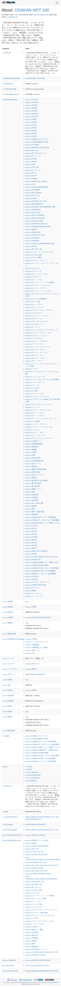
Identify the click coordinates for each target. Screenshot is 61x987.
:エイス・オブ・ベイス (36, 274)
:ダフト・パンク (34, 361)
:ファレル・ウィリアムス (37, 396)
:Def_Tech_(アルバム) (36, 153)
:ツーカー (31, 369)
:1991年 (31, 122)
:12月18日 (31, 114)
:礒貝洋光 (31, 935)
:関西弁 (30, 590)
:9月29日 (31, 545)
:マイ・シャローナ (34, 416)
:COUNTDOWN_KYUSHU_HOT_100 (41, 557)
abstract (7, 53)
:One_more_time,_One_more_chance (41, 865)
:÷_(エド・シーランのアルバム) (39, 252)
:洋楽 (30, 492)
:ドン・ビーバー (34, 596)
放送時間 (8, 695)
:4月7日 (31, 528)
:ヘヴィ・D (32, 407)
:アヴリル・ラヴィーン (36, 260)
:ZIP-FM (31, 246)
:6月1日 (31, 534)
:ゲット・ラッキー (34, 307)
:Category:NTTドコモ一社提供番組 (40, 517)
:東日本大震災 (33, 483)
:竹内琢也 (31, 497)
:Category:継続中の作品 (36, 142)
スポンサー (9, 664)
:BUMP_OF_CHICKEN (36, 551)
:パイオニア (32, 388)
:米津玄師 (31, 500)
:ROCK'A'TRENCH (35, 215)
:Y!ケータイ (32, 588)
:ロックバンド (33, 593)
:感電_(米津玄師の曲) (35, 469)
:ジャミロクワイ (34, 338)
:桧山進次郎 (32, 486)
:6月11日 (31, 531)
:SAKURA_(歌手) (34, 221)
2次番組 (8, 617)
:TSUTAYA (32, 576)
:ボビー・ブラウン (34, 413)
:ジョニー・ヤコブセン (36, 341)
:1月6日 (31, 125)
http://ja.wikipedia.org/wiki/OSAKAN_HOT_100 (41, 830)
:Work (28, 769)
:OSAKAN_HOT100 (35, 835)
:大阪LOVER (32, 458)
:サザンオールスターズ (36, 321)
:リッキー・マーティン (36, 424)
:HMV (30, 164)
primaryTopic (10, 971)
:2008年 (31, 133)
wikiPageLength (9, 89)
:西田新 (30, 506)
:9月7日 (31, 548)
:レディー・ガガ (34, 432)
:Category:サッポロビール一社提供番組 (42, 520)
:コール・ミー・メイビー (37, 316)
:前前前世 (31, 447)
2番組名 (8, 623)
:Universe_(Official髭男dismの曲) (39, 243)
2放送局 (8, 607)
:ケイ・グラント (34, 304)
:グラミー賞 (32, 302)
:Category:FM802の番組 (36, 565)
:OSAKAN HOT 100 (37, 965)
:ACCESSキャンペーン (36, 949)
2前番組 (8, 601)
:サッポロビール (34, 324)
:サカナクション (34, 318)
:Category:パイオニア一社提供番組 (40, 574)
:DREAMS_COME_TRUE (37, 147)
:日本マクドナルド (34, 475)
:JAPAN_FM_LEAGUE (36, 181)
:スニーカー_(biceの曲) (36, 913)
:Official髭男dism (34, 204)
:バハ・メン (32, 385)
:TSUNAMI (32, 238)
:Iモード (31, 173)
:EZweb (31, 159)
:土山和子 (31, 579)
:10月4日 (31, 105)
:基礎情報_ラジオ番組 (36, 647)
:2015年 (31, 554)
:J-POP (30, 176)
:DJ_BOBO (32, 145)
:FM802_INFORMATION (36, 846)
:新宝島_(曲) (32, 472)
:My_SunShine (33, 193)
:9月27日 (31, 543)
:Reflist (31, 639)
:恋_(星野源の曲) (34, 461)
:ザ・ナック (32, 327)
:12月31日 (31, 116)
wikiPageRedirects (12, 835)
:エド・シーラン (34, 280)
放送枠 (7, 706)
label (5, 811)
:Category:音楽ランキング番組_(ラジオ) (42, 523)
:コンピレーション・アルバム (38, 310)
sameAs (8, 965)
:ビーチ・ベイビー (34, 394)
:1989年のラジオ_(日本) (36, 840)
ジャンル (8, 658)
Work (16, 15)
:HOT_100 (32, 167)
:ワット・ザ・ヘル (34, 435)
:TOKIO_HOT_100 (34, 235)
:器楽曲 (30, 449)
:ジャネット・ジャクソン (37, 335)
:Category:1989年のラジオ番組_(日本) (41, 562)
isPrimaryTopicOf (10, 830)
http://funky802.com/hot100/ (35, 78)
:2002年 (31, 131)
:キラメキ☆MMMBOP (36, 299)
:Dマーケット (33, 156)
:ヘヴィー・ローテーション (38, 410)
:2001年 (31, 128)
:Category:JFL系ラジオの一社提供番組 (42, 568)
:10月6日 (31, 111)
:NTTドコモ (32, 195)
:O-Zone (31, 198)
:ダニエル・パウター (35, 358)
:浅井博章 (31, 495)
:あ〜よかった (33, 887)
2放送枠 (8, 612)
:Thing (28, 766)
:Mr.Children (32, 190)
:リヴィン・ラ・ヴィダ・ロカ (38, 427)
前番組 (7, 680)
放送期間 (8, 701)
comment (7, 786)
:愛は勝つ (31, 466)
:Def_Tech (31, 150)
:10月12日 (31, 99)
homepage (8, 824)
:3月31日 (31, 526)
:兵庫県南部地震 (34, 444)
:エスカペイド (33, 277)
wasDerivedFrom (10, 817)
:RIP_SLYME (32, 212)
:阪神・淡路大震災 (34, 511)
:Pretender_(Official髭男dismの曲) (40, 207)
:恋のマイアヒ (33, 463)
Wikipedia (23, 982)
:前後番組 (32, 645)
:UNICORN (32, 241)
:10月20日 (31, 102)
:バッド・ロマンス (34, 382)
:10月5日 (31, 108)
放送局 (7, 690)
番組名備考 (9, 730)
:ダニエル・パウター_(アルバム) (39, 915)
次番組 (7, 711)
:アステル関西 (33, 257)
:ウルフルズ (32, 268)
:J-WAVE (31, 178)
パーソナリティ (10, 669)
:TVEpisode (31, 772)
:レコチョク (32, 430)
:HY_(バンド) (33, 170)
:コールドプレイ (34, 313)
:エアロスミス (33, 271)
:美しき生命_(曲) (34, 503)
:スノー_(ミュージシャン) (37, 347)
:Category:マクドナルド (36, 139)
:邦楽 (30, 509)
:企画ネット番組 (34, 929)
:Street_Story (32, 232)
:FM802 (31, 162)
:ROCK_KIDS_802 (34, 218)
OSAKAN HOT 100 (32, 10)
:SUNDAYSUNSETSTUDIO (38, 226)
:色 (29, 653)
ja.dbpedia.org (12, 17)
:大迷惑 (30, 452)
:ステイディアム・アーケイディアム (41, 910)
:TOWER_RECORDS (35, 585)
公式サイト (9, 674)
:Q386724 (31, 781)
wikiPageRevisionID (11, 94)
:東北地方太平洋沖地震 (36, 480)
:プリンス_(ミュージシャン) (38, 404)
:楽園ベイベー (33, 489)
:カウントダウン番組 (35, 898)
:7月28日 (31, 537)
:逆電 (30, 944)
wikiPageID (8, 84)
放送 (6, 685)
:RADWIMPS (32, 210)
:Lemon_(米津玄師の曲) (36, 187)
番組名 (7, 717)
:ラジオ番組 (32, 421)
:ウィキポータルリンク (36, 642)
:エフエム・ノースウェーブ (38, 285)
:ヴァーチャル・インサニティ (38, 438)
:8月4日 (31, 540)
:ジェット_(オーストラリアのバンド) (41, 330)
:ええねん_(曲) (33, 255)
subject (6, 736)
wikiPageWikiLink (10, 99)
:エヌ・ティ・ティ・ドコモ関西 (39, 282)
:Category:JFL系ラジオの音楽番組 (40, 571)
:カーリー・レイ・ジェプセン (38, 291)
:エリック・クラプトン (36, 288)
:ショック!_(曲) (33, 904)
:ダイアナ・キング (34, 355)
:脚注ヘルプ (32, 650)
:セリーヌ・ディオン (35, 349)
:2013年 (31, 136)
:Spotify (31, 229)
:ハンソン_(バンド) (35, 377)
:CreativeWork (32, 778)
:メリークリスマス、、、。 (38, 924)
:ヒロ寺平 (31, 391)
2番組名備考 (9, 634)
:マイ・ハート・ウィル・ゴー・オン (41, 418)
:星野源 (30, 478)
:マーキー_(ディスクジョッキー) (39, 921)
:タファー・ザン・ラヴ (36, 352)
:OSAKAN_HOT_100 (35, 201)
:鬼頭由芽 (31, 514)
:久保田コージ (33, 441)
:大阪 (30, 455)
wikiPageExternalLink (11, 78)
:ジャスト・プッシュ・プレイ (38, 333)
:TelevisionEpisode (33, 775)
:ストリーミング (34, 344)
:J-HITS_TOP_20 (34, 852)
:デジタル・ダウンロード (37, 582)
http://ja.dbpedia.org (41, 15)
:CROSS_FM (32, 559)
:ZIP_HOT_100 (33, 249)
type (5, 766)
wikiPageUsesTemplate (13, 639)
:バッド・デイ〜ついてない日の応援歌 (42, 379)
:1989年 (31, 119)
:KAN (30, 184)
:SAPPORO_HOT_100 (36, 224)
